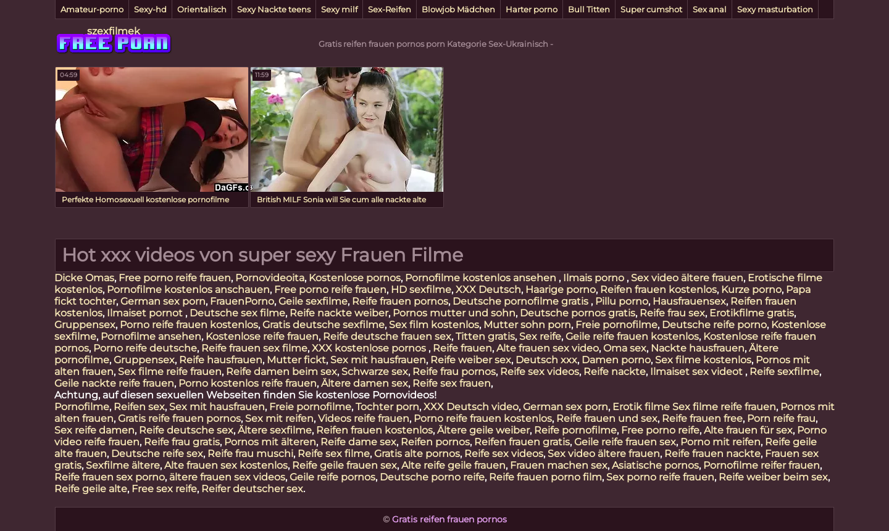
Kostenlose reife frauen (262, 336)
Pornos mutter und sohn (454, 313)
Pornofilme (81, 407)
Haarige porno (560, 289)
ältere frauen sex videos (227, 477)
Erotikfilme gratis (751, 313)
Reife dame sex (358, 442)
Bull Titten (589, 9)
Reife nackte (614, 371)
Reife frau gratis (182, 442)
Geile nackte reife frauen (114, 383)
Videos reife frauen (363, 418)
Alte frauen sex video (547, 348)
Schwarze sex (374, 371)
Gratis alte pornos (417, 453)
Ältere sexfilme (275, 430)
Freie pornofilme (616, 325)
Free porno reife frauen (175, 278)
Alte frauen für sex (748, 430)
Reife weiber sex (470, 360)
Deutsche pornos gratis (577, 313)
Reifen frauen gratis (522, 442)
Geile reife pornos (332, 477)
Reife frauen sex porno (109, 477)
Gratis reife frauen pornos (179, 418)
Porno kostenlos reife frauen (247, 383)
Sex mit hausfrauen (378, 360)
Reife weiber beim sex (773, 477)
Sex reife (540, 336)
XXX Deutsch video (471, 407)
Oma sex (624, 348)
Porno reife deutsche (145, 348)
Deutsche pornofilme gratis (522, 301)
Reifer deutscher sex (252, 489)
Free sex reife (164, 489)
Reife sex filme (334, 453)
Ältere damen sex (364, 383)
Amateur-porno (92, 9)
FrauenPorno (242, 301)
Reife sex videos (539, 371)
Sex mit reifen (279, 418)
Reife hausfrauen (220, 360)
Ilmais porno (595, 278)
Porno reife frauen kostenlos (189, 325)
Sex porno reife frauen (660, 477)
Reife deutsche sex (186, 430)
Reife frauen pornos (400, 301)
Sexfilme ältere (123, 465)
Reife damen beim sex (281, 371)
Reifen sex (139, 407)
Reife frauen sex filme (254, 348)
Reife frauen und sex (606, 418)
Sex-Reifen (389, 9)
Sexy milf (339, 9)
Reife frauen (462, 348)
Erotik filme (641, 407)
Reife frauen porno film (545, 477)
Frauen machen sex (558, 465)
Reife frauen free (702, 418)
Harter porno (531, 9)
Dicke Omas (84, 278)
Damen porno (616, 360)
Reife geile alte (90, 489)
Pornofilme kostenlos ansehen (482, 278)
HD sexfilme (421, 289)
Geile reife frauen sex (625, 442)
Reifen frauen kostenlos (658, 289)
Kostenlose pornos (355, 278)
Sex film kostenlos (434, 325)
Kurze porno (751, 289)
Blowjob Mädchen (458, 9)
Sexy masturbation (775, 9)
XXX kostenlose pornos (370, 348)
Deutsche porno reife (432, 477)
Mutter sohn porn (527, 325)
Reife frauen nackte (712, 453)
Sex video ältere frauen (687, 278)
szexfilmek (113, 31)
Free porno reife (660, 430)
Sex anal (710, 9)
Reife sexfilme (784, 371)
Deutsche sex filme (237, 313)
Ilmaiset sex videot (697, 371)
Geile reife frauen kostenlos (632, 336)
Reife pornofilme (575, 430)
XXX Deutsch (488, 289)
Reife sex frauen (451, 383)
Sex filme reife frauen (170, 371)
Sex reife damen (94, 430)
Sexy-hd (150, 9)
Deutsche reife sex (157, 453)
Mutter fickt (296, 360)
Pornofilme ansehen (151, 336)
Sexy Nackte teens (274, 9)
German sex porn (163, 301)
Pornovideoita (269, 278)
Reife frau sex (672, 313)
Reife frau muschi (250, 453)
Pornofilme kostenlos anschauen (188, 289)
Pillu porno (621, 301)
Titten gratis (485, 336)
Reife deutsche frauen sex (387, 336)
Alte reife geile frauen (453, 465)
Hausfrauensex (689, 301)
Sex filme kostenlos (703, 360)
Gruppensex (84, 325)
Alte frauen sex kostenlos (226, 465)
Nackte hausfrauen (698, 348)
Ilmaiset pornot (146, 313)
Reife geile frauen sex (344, 465)
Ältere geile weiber (483, 430)
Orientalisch (202, 9)
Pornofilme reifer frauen (761, 465)
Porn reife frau (781, 418)
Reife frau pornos (454, 371)
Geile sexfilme (313, 301)
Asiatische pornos (655, 465)
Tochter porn (387, 407)
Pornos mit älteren (270, 442)
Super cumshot (651, 9)
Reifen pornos (435, 442)
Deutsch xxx (546, 360)
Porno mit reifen (720, 442)
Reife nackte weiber (339, 313)
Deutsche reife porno (714, 325)
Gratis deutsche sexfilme (323, 325)
